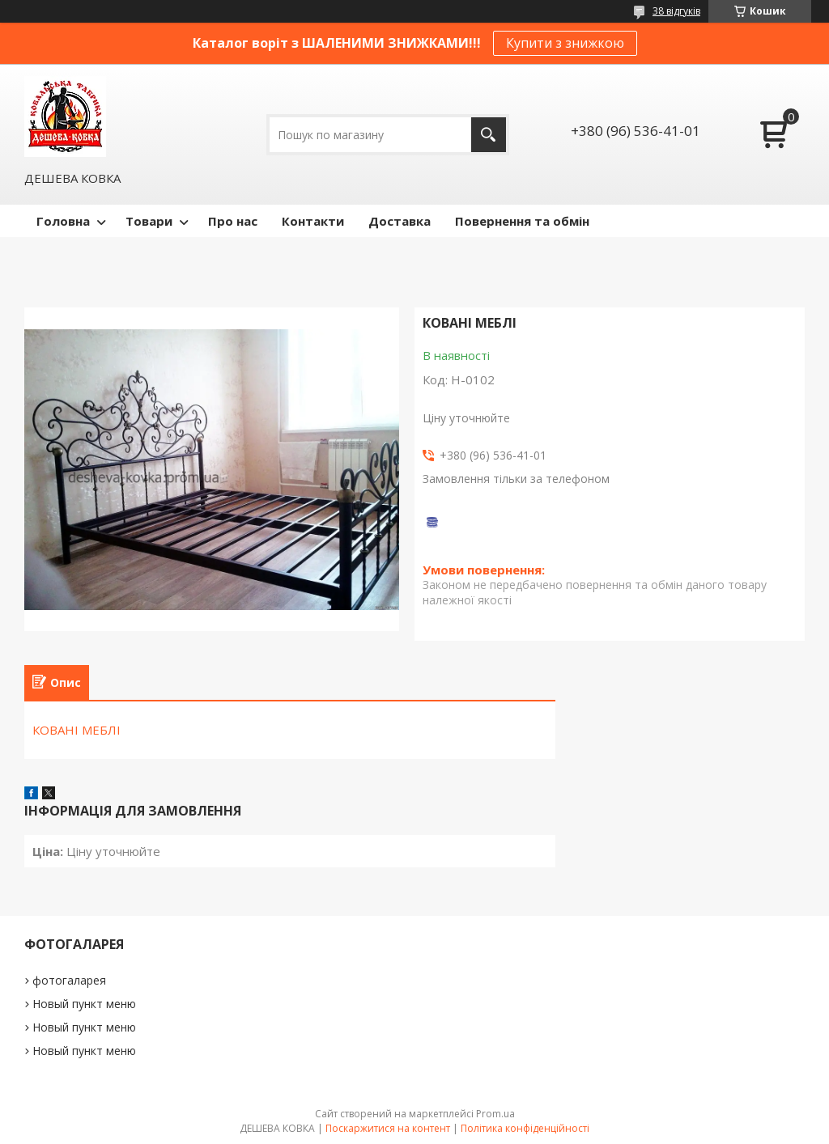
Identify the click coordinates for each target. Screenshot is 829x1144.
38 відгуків (676, 11)
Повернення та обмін (522, 221)
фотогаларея (69, 980)
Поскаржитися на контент (387, 1128)
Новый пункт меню (84, 1003)
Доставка (399, 221)
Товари (148, 221)
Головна (63, 221)
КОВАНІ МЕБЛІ (76, 730)
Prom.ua (495, 1114)
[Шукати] (488, 134)
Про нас (232, 221)
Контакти (313, 221)
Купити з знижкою (565, 43)
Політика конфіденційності (525, 1128)
